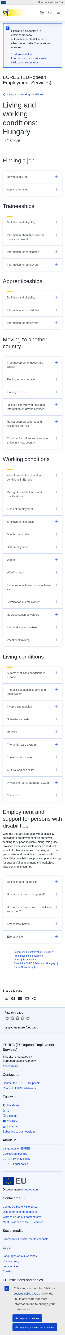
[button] (6, 998)
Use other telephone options (20, 1211)
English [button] (42, 13)
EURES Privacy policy (16, 1158)
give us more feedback (23, 1027)
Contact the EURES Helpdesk (21, 1083)
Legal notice (10, 1266)
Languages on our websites (20, 1256)
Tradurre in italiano (22, 54)
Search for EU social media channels (25, 1239)
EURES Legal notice (15, 1164)
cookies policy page (26, 1293)
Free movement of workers (28, 955)
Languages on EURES (17, 1148)
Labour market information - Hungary (34, 952)
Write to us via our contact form (22, 1217)
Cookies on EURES (15, 1153)
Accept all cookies (27, 1318)
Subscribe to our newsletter (19, 1131)
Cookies (8, 1271)
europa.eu (31, 1189)
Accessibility (10, 1066)
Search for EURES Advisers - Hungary (34, 963)
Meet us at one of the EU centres (23, 1222)
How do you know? (50, 2)
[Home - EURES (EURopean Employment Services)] (20, 12)
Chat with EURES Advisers (19, 1088)
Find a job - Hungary (25, 959)
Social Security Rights (25, 967)
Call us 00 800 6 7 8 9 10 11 (20, 1206)
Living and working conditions (25, 94)
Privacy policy (11, 1261)
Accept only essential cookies (34, 1327)
